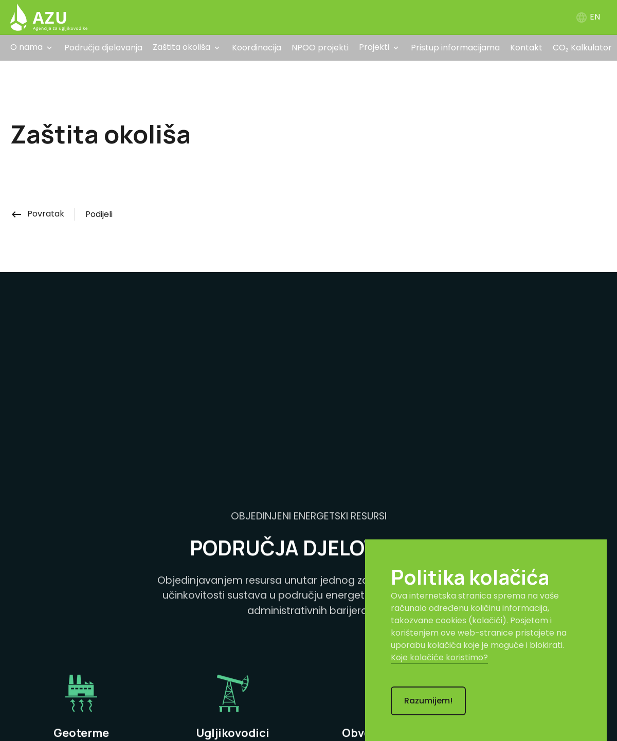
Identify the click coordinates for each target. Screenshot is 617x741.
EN (587, 17)
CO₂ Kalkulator (582, 47)
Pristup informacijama (455, 47)
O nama (26, 47)
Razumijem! (428, 701)
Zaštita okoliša (181, 47)
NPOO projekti (320, 47)
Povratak (37, 214)
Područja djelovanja (103, 47)
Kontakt (526, 47)
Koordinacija (256, 47)
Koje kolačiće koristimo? (439, 657)
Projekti (374, 47)
